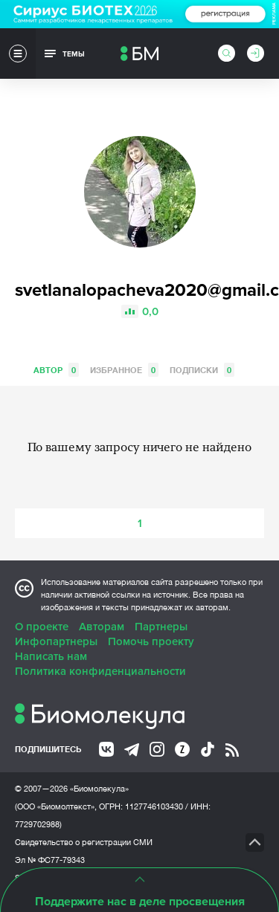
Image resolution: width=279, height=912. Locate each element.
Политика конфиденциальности (100, 671)
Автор (56, 370)
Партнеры (161, 626)
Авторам (101, 626)
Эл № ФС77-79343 (50, 860)
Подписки (202, 370)
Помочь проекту (151, 641)
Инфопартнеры (56, 641)
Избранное (124, 370)
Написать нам (51, 656)
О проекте (41, 626)
